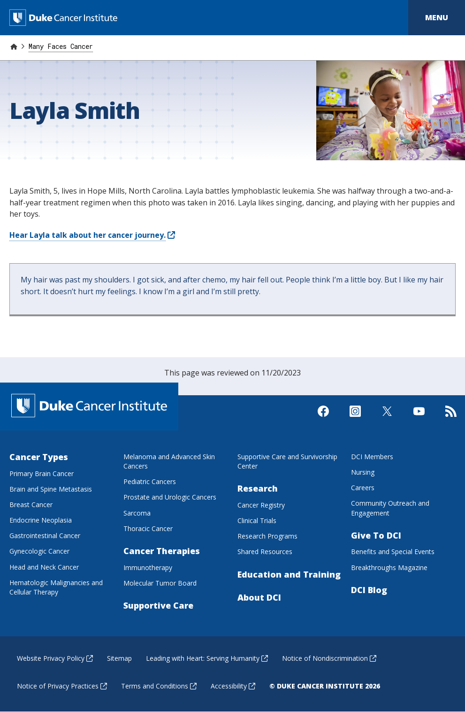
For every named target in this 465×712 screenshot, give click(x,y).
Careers (362, 487)
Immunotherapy (147, 567)
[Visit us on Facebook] (323, 419)
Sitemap (119, 658)
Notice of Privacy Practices (62, 685)
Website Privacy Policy (55, 658)
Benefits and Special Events (393, 551)
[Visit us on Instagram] (355, 419)
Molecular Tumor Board (160, 583)
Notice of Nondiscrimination (329, 658)
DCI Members (372, 456)
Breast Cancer (31, 504)
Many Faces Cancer (61, 46)
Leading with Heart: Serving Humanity (207, 658)
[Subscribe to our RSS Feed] (451, 419)
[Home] (13, 46)
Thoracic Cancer (148, 528)
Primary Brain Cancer (41, 473)
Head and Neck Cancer (44, 567)
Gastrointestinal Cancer (44, 535)
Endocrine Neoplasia (40, 520)
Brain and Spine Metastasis (50, 489)
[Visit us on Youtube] (419, 419)
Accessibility (233, 685)
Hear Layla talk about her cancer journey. (92, 235)
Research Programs (267, 536)
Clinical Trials (256, 520)
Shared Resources (264, 551)
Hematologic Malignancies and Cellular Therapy (56, 587)
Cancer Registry (261, 505)
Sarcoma (137, 513)
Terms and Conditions (159, 685)
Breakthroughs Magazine (389, 567)
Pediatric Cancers (149, 481)
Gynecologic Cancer (39, 551)
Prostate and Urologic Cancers (169, 497)
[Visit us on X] (387, 419)
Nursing (362, 472)
